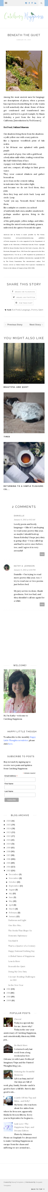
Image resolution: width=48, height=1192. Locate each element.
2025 (9, 824)
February (13, 912)
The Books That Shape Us (20, 930)
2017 (8, 855)
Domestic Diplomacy (17, 935)
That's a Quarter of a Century (21, 946)
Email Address (11, 776)
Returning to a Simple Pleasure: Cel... (24, 487)
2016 (8, 859)
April (11, 905)
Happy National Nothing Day (21, 951)
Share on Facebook (25, 292)
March (12, 909)
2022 (9, 836)
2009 (9, 1000)
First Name (8, 784)
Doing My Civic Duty (17, 971)
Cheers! (17, 1019)
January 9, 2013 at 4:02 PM (24, 570)
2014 (8, 867)
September (14, 886)
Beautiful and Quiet (16, 387)
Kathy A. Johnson (24, 566)
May (11, 901)
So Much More (21, 1045)
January (12, 916)
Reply (42, 554)
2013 (8, 870)
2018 (8, 851)
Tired (7, 436)
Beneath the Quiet (16, 966)
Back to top (38, 1189)
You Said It (13, 941)
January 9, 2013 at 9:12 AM (24, 519)
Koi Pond (16, 310)
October (13, 882)
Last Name (8, 791)
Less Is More (14, 961)
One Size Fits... (15, 925)
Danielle (19, 515)
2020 (9, 844)
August (12, 889)
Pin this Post (26, 303)
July (10, 893)
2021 (8, 840)
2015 (8, 863)
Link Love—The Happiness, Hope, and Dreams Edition (24, 1127)
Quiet (40, 310)
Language (25, 310)
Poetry (34, 310)
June (11, 897)
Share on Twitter (26, 297)
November (14, 878)
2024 (9, 828)
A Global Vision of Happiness (21, 956)
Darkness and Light (17, 920)
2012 (8, 989)
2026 (9, 821)
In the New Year (15, 985)
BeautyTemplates (18, 1182)
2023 (9, 832)
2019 (8, 847)
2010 (8, 996)
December (14, 874)
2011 (8, 993)
